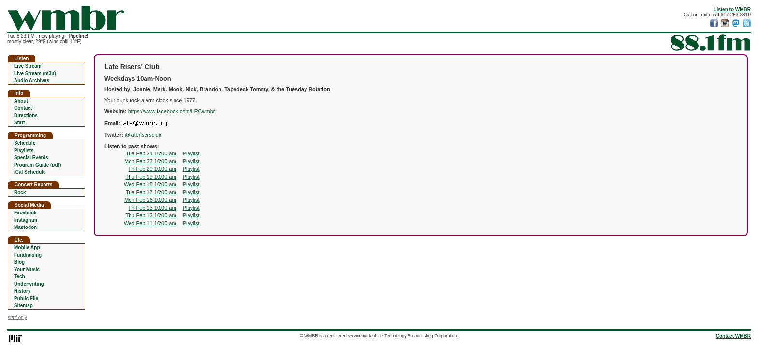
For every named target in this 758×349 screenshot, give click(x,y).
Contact (23, 108)
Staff (19, 122)
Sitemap (23, 305)
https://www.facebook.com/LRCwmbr (171, 111)
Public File (26, 298)
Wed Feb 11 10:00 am (150, 223)
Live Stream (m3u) (35, 73)
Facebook (25, 212)
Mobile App (27, 247)
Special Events (31, 157)
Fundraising (28, 255)
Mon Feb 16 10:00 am (150, 200)
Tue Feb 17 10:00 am (151, 192)
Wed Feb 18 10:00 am (150, 184)
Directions (26, 115)
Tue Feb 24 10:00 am (151, 153)
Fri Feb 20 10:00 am (152, 169)
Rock (20, 192)
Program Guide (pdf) (37, 164)
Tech (19, 276)
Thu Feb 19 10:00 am (150, 177)
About (21, 101)
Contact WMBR (733, 336)
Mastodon (25, 227)
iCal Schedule (30, 172)
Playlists (24, 150)
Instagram (25, 220)
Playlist (191, 153)
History (22, 291)
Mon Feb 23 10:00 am (150, 161)
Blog (19, 262)
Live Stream (28, 66)
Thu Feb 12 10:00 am (150, 215)
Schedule (24, 143)
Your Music (27, 269)
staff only (17, 317)
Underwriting (29, 284)
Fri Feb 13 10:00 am (152, 208)
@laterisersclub (143, 134)
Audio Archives (31, 80)
